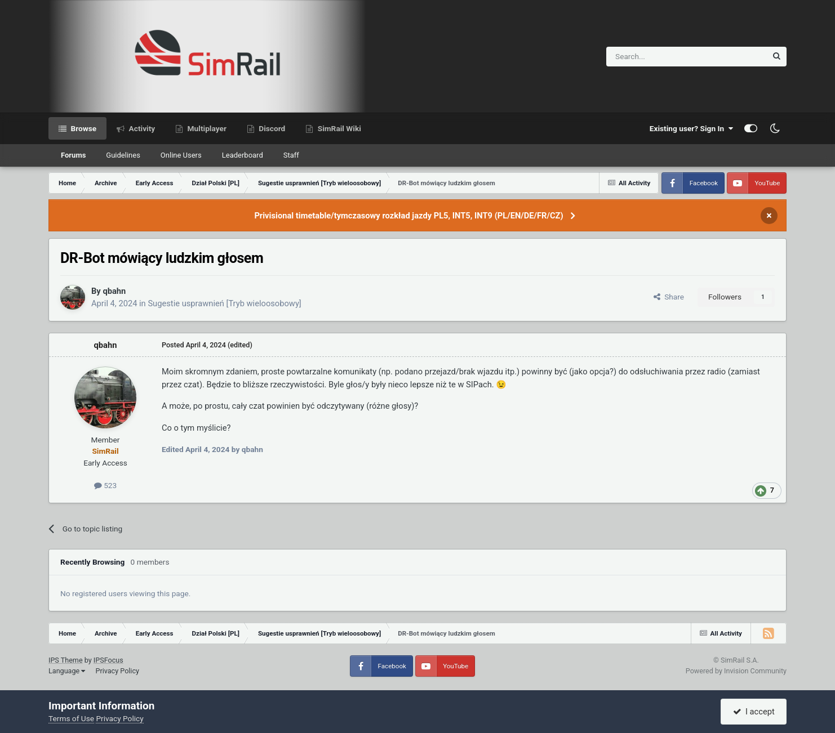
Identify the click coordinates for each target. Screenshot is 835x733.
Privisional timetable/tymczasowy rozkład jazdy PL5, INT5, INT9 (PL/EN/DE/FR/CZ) (408, 216)
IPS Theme (65, 660)
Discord (271, 128)
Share (669, 296)
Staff (291, 155)
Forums (73, 155)
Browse (82, 128)
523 (105, 485)
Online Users (181, 155)
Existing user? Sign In (691, 128)
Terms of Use (71, 718)
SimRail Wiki (338, 128)
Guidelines (123, 155)
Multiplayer (205, 128)
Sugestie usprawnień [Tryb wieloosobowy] (224, 303)
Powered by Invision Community (736, 671)
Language (66, 671)
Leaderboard (242, 155)
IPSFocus (108, 660)
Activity (141, 128)
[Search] (659, 56)
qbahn (114, 291)
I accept (754, 712)
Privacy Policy (117, 671)
